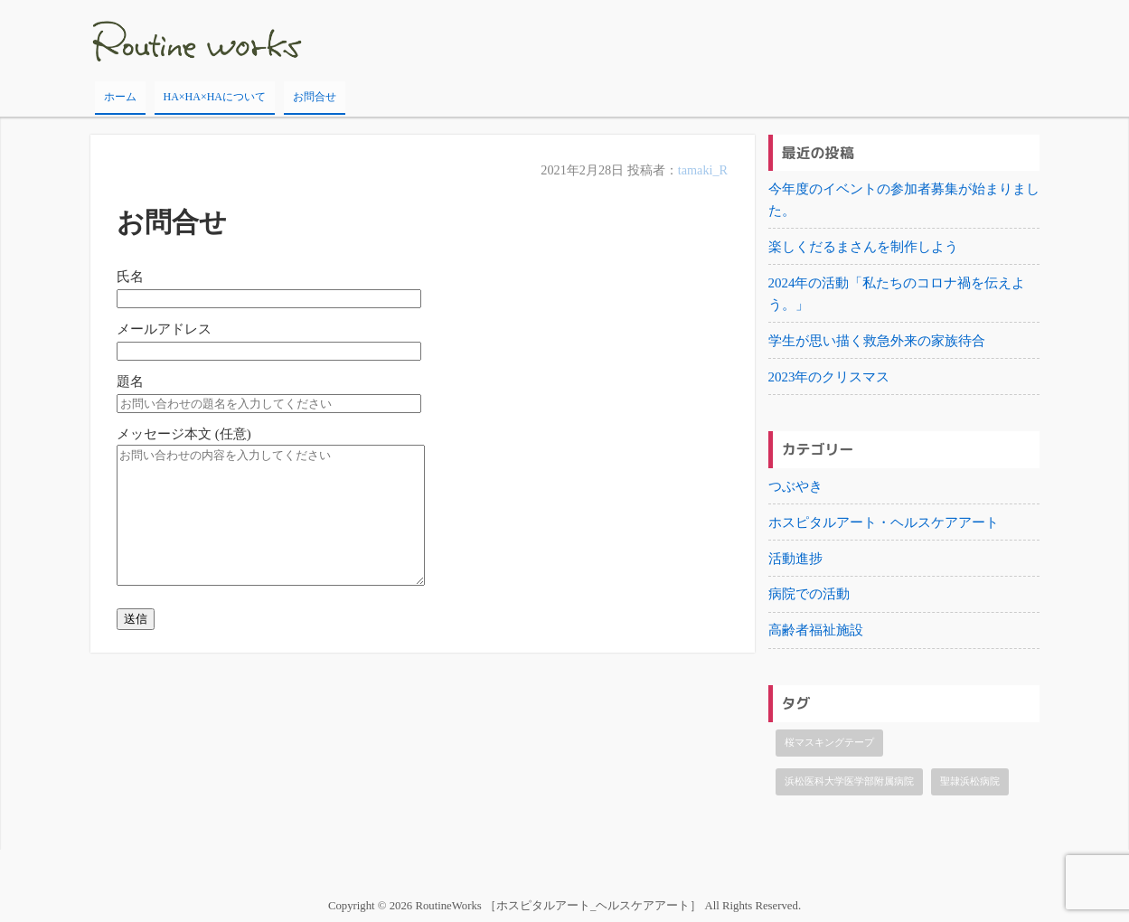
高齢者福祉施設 (815, 631)
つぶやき (795, 486)
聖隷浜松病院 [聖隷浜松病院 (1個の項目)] (970, 782)
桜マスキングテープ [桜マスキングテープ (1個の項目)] (829, 743)
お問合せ (314, 96)
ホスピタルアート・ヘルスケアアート (883, 522)
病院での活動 (809, 595)
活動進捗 (795, 558)
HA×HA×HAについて (215, 96)
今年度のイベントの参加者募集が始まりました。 (904, 200)
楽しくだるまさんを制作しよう (863, 247)
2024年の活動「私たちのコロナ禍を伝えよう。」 (897, 294)
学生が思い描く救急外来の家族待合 (876, 341)
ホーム (120, 96)
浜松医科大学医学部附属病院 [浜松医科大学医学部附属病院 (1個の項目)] (849, 782)
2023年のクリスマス (829, 377)
